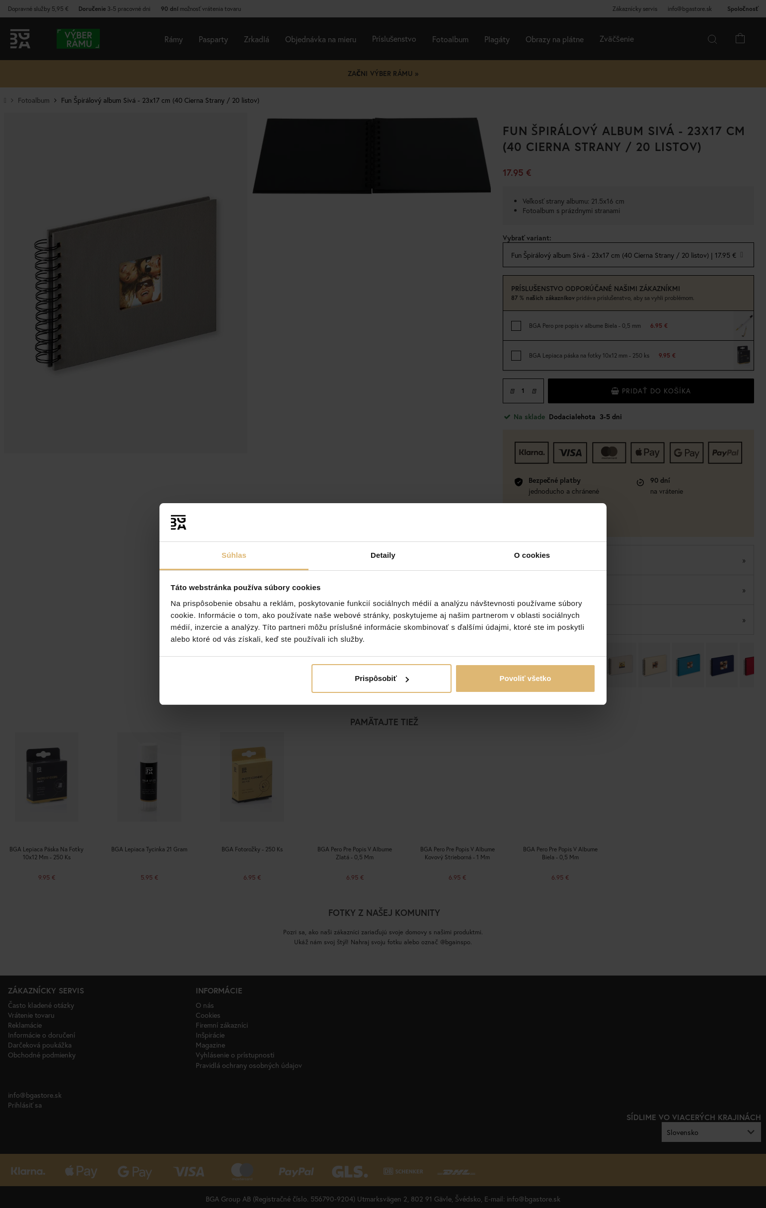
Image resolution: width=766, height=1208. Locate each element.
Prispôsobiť (382, 678)
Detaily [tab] (383, 555)
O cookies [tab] (532, 555)
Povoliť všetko (525, 678)
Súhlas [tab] (234, 555)
